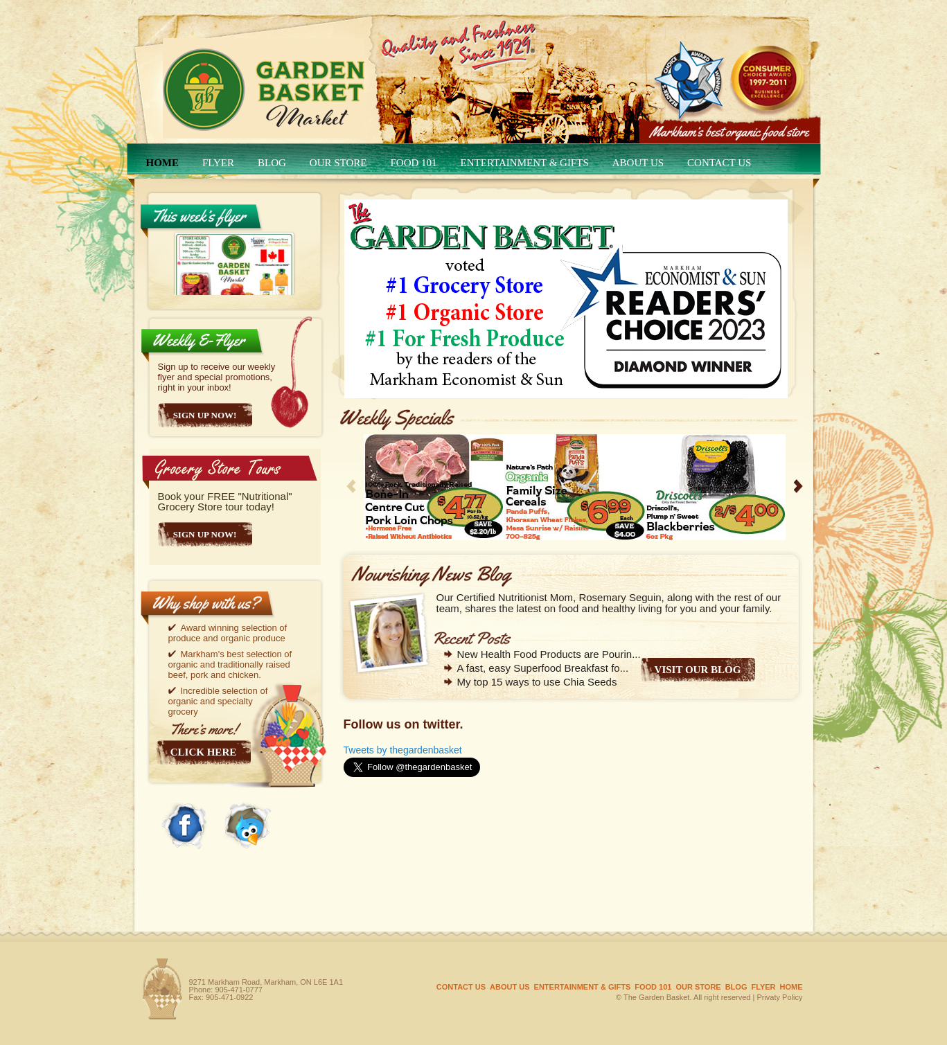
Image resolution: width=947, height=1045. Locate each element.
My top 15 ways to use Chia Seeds (537, 682)
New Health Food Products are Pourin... (549, 654)
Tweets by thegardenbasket (403, 750)
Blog (272, 162)
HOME (162, 162)
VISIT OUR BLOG (698, 669)
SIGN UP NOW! (205, 534)
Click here (203, 752)
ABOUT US (638, 162)
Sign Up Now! (205, 415)
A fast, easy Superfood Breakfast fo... (543, 668)
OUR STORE (338, 162)
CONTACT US (719, 162)
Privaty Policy (779, 997)
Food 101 (414, 162)
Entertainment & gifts (525, 162)
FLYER (218, 162)
